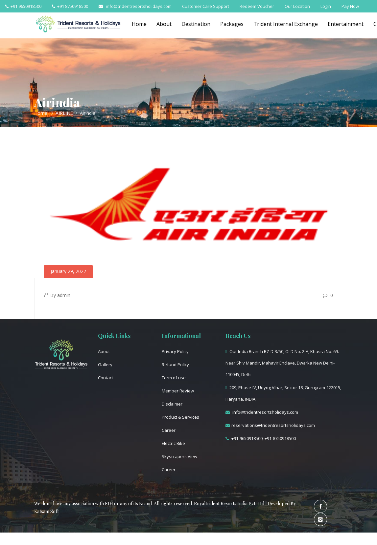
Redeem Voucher (257, 6)
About (164, 24)
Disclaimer (172, 404)
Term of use (174, 378)
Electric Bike (173, 443)
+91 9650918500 (23, 6)
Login (325, 6)
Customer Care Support (205, 6)
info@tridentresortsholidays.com (135, 6)
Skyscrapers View (179, 456)
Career (169, 430)
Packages (232, 24)
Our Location (297, 6)
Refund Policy (175, 364)
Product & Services (180, 417)
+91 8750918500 (70, 6)
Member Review (178, 391)
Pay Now (350, 6)
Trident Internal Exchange (285, 24)
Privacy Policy (175, 351)
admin (63, 295)
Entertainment (346, 24)
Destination (195, 24)
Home (139, 24)
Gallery (105, 364)
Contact (105, 378)
